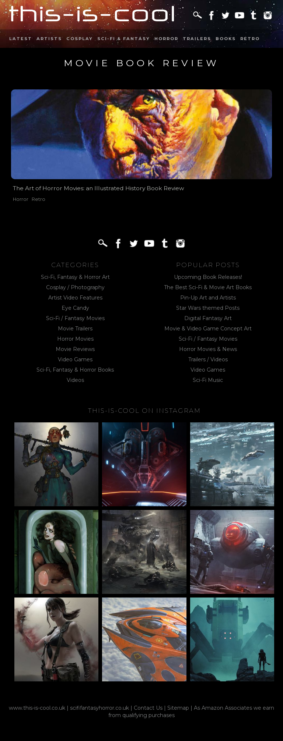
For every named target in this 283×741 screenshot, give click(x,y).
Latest (20, 38)
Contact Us (148, 708)
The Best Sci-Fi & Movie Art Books (208, 287)
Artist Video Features (75, 297)
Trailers (197, 38)
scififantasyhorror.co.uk (99, 708)
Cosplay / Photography (75, 287)
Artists (49, 38)
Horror (166, 38)
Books (226, 38)
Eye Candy (75, 308)
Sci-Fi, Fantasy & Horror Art (75, 277)
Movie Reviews (75, 349)
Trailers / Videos (208, 359)
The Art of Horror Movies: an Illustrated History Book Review (98, 188)
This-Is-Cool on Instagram (144, 410)
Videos (75, 380)
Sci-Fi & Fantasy (123, 38)
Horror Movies (75, 339)
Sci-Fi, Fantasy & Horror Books (75, 369)
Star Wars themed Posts (208, 308)
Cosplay (79, 38)
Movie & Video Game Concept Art (208, 328)
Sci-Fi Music (208, 380)
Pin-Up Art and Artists (208, 297)
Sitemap (178, 708)
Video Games (75, 359)
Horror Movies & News (208, 349)
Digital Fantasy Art (208, 318)
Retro (250, 38)
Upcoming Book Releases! (208, 277)
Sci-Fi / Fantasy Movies (75, 318)
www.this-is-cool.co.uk (37, 708)
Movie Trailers (75, 328)
